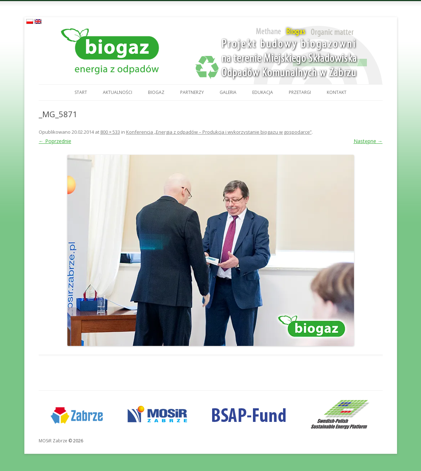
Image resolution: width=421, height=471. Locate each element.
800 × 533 (110, 132)
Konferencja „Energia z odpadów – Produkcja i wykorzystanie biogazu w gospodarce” (219, 132)
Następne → (368, 141)
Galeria (228, 92)
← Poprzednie (55, 141)
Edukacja (262, 92)
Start (81, 92)
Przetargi (300, 92)
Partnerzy (192, 92)
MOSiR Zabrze (53, 441)
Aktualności (117, 92)
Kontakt (336, 92)
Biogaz (156, 92)
